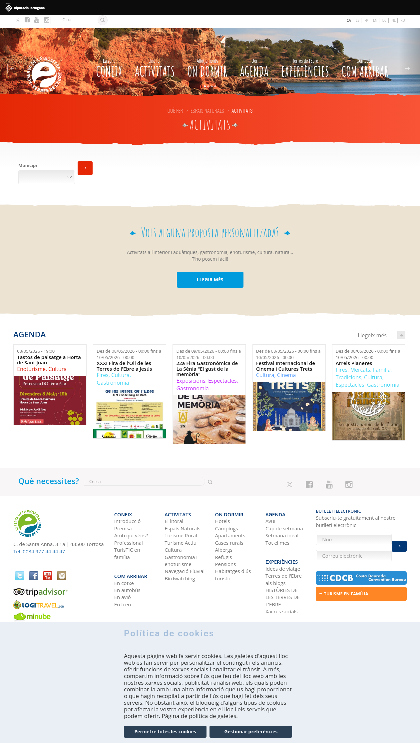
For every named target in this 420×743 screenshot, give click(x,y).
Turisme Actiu (181, 526)
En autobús (127, 570)
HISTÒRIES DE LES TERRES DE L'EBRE (282, 577)
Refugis (223, 540)
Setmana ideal (281, 519)
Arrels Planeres (354, 350)
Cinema (286, 362)
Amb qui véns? (131, 519)
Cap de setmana (284, 512)
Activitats (155, 53)
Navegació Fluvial (185, 554)
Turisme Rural (181, 519)
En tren (122, 584)
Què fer (175, 97)
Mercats (360, 356)
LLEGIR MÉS (210, 266)
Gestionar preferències (251, 734)
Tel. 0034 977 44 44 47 (39, 538)
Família (382, 356)
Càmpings (226, 512)
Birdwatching (180, 561)
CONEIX (109, 53)
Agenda (254, 53)
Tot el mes (277, 526)
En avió (122, 577)
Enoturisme (31, 356)
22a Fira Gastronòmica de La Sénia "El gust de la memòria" (207, 355)
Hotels (222, 504)
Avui (270, 504)
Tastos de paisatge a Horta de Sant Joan (49, 346)
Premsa (123, 512)
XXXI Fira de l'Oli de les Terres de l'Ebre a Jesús (124, 352)
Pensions (225, 547)
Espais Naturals (207, 97)
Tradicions (348, 364)
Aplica (85, 155)
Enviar (399, 542)
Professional (128, 526)
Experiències (305, 53)
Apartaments (230, 519)
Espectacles (222, 367)
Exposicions (190, 367)
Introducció (127, 504)
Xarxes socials (281, 591)
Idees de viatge (282, 548)
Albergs (223, 533)
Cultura (57, 356)
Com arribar (365, 53)
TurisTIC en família (127, 537)
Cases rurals (229, 526)
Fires (102, 362)
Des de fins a (129, 341)
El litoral (174, 504)
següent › (401, 322)
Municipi (27, 152)
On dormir (207, 53)
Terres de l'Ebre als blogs (283, 559)
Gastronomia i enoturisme (181, 544)
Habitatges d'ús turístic (233, 558)
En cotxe (124, 563)
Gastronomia (113, 369)
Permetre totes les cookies (165, 734)
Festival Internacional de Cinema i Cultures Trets (285, 352)
